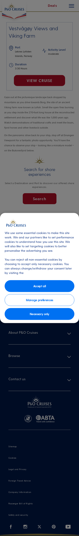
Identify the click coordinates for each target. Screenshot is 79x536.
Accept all (39, 286)
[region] (39, 268)
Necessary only (39, 314)
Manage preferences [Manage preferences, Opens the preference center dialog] (39, 300)
